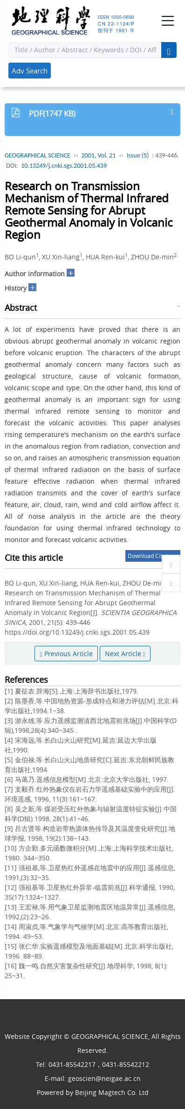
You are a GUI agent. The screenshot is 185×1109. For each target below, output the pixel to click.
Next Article (125, 653)
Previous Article (66, 653)
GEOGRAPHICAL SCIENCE (37, 155)
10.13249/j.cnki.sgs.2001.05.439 (64, 166)
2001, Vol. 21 (98, 155)
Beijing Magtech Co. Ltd (112, 1092)
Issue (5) (138, 155)
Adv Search (30, 70)
